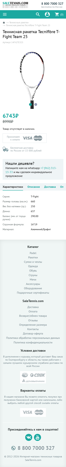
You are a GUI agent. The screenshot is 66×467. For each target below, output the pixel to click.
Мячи (33, 279)
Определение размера (33, 324)
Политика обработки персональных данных (33, 338)
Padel (33, 253)
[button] (37, 14)
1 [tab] (30, 104)
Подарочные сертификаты (33, 292)
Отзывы (33, 320)
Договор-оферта (33, 333)
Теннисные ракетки (19, 22)
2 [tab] (35, 104)
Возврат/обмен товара (33, 315)
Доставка (50, 186)
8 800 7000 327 (52, 3)
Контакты (33, 329)
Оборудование (33, 288)
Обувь (33, 270)
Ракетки (33, 257)
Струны (33, 275)
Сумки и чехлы (33, 261)
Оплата (33, 311)
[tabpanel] (33, 78)
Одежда (33, 266)
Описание (33, 186)
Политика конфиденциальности (33, 342)
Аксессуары (33, 284)
